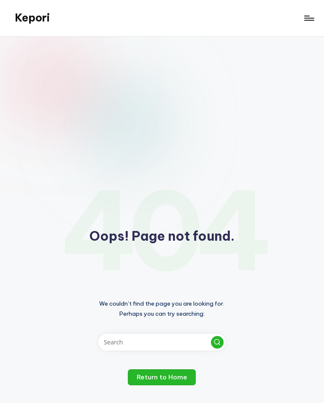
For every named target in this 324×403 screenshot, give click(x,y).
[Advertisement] (162, 100)
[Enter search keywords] (161, 342)
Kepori (32, 17)
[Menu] (308, 18)
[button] (217, 342)
